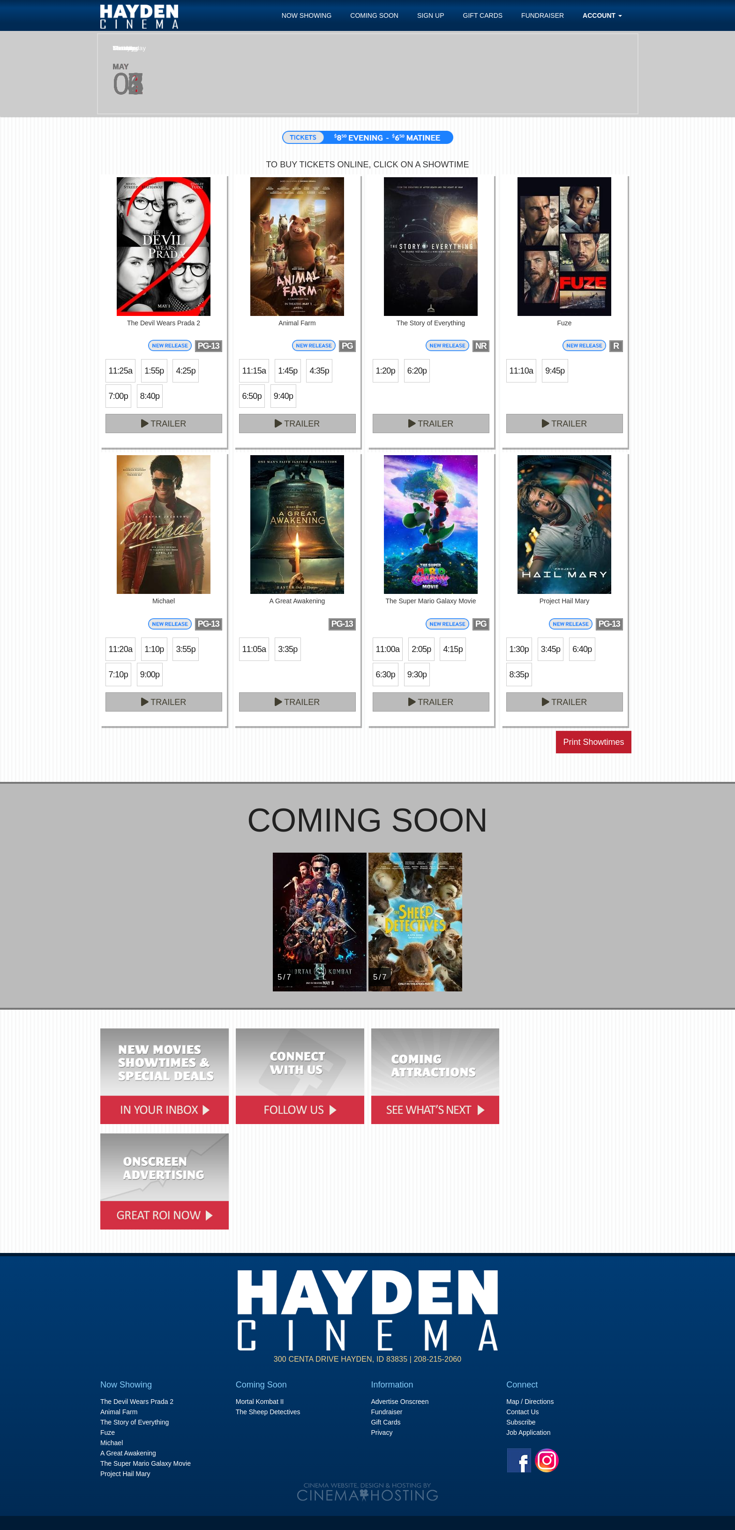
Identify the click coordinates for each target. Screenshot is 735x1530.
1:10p (154, 649)
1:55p (154, 370)
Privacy (382, 1432)
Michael (111, 1443)
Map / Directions (530, 1401)
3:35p (287, 649)
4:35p (319, 370)
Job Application (528, 1432)
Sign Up (430, 15)
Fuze (107, 1432)
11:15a (254, 370)
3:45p (550, 649)
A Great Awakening (128, 1453)
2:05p (421, 649)
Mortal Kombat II (260, 1401)
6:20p (417, 370)
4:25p (185, 370)
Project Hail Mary (125, 1474)
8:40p (149, 396)
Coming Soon (374, 15)
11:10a (521, 370)
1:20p (385, 370)
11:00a (388, 649)
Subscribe (520, 1422)
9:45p (554, 370)
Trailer (164, 423)
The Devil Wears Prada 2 (136, 1401)
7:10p (118, 674)
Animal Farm (118, 1412)
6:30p (385, 674)
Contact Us (522, 1412)
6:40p (582, 649)
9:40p (283, 396)
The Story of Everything (134, 1422)
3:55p (185, 649)
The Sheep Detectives (268, 1412)
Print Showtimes (593, 742)
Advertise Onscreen (400, 1401)
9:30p (417, 674)
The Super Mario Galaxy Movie (145, 1463)
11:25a (121, 370)
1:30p (519, 649)
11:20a (121, 649)
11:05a (254, 649)
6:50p (252, 396)
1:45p (287, 370)
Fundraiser (542, 15)
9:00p (149, 674)
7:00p (118, 396)
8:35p (519, 674)
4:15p (452, 649)
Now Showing (307, 15)
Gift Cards (483, 15)
